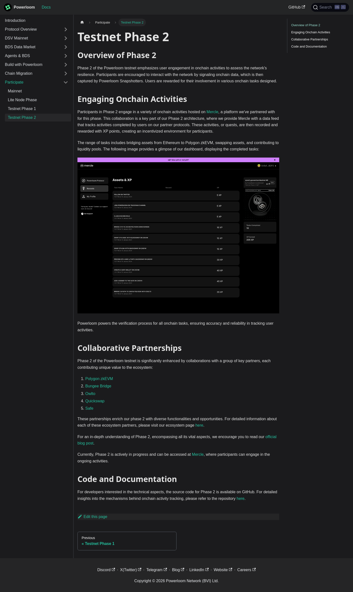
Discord (106, 570)
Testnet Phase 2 (22, 117)
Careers (246, 570)
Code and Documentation (309, 46)
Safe (89, 408)
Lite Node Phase (22, 100)
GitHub (297, 7)
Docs (46, 7)
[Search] (330, 7)
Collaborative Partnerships (309, 39)
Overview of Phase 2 (305, 25)
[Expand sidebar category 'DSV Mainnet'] (65, 38)
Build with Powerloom (23, 64)
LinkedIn (199, 570)
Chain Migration (18, 73)
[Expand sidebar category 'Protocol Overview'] (65, 29)
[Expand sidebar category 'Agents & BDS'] (65, 56)
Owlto (90, 394)
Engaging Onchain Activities (310, 32)
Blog (178, 570)
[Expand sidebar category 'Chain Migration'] (65, 73)
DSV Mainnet (16, 38)
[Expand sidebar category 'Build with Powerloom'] (65, 65)
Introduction (15, 20)
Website (223, 570)
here (199, 425)
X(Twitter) (130, 570)
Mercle (212, 112)
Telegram (156, 570)
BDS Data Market (20, 47)
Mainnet (15, 91)
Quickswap (94, 401)
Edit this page (92, 517)
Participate (14, 82)
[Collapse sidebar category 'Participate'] (65, 82)
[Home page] (82, 22)
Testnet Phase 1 (22, 109)
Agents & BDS (17, 56)
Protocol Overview (21, 29)
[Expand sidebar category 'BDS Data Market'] (65, 47)
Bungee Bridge (98, 386)
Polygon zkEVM (99, 379)
